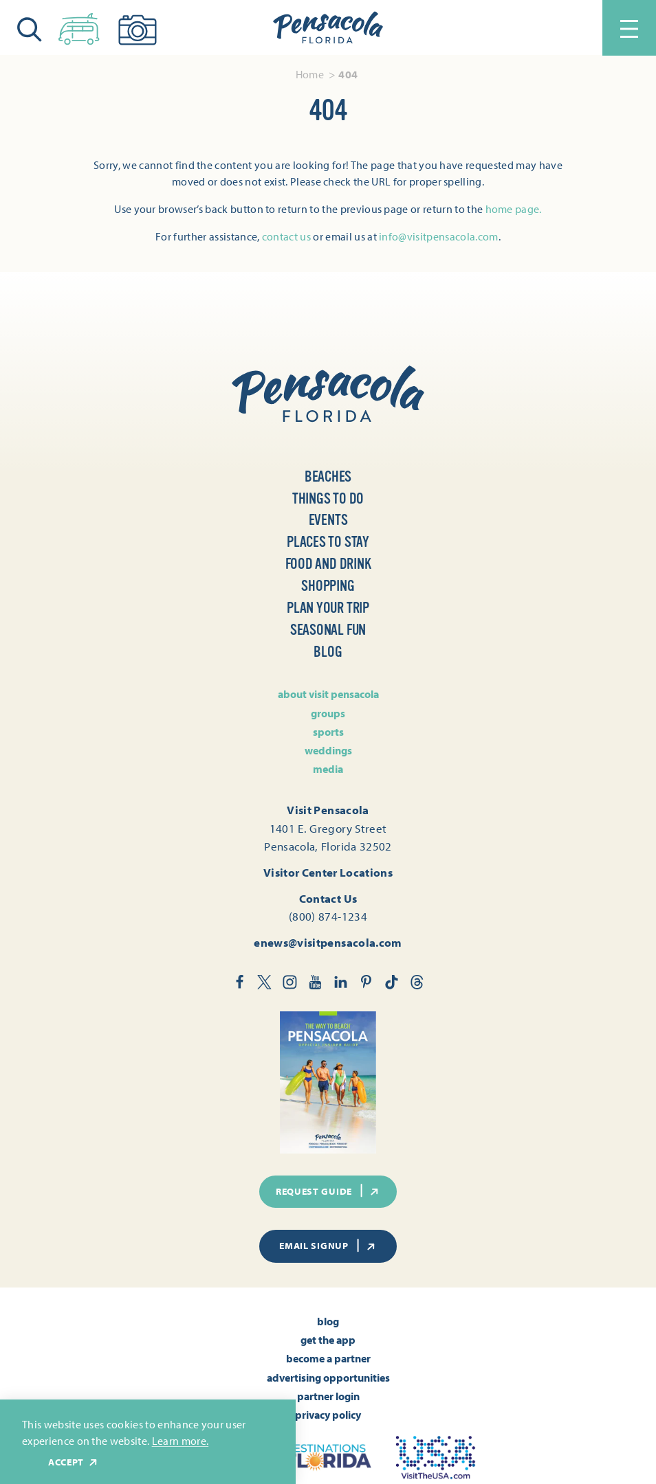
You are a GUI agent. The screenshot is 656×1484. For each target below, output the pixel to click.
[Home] (328, 28)
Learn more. (180, 1441)
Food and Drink (328, 564)
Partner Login (328, 1396)
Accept (73, 1462)
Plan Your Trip (328, 608)
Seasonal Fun (328, 630)
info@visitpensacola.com (438, 236)
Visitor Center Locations (328, 871)
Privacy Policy (328, 1414)
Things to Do (328, 499)
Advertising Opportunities (328, 1377)
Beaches (328, 477)
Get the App (328, 1340)
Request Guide (328, 1191)
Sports (328, 732)
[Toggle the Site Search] (29, 28)
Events (328, 520)
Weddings (328, 750)
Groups (328, 713)
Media (328, 769)
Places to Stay (328, 542)
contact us (286, 236)
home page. (513, 209)
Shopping (327, 586)
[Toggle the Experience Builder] (79, 26)
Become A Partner (328, 1358)
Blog (328, 652)
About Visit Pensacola (328, 694)
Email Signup (328, 1245)
